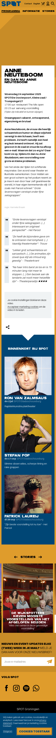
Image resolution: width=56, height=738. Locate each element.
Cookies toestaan (34, 731)
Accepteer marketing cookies (23, 306)
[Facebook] (6, 688)
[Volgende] (40, 557)
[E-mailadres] (28, 661)
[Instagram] (16, 688)
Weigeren (7, 731)
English (36, 4)
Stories (48, 11)
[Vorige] (15, 557)
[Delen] (7, 327)
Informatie (31, 11)
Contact (28, 4)
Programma (10, 11)
